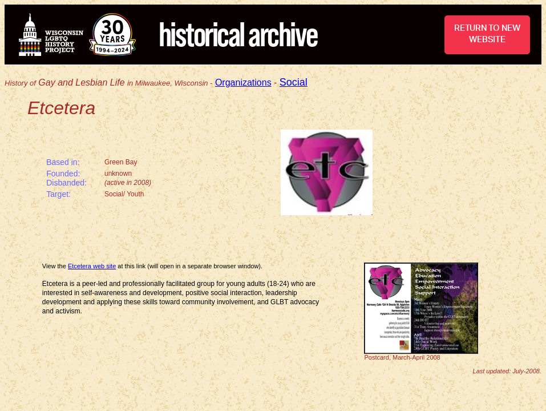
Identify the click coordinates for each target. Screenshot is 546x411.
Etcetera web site (92, 266)
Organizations (243, 82)
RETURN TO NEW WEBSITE (487, 34)
